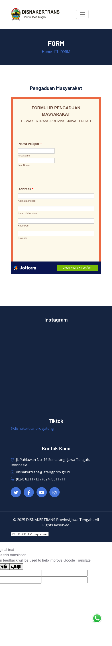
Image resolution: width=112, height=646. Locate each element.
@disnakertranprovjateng (32, 428)
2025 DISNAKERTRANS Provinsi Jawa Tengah (55, 519)
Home (47, 51)
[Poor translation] (16, 566)
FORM (65, 51)
